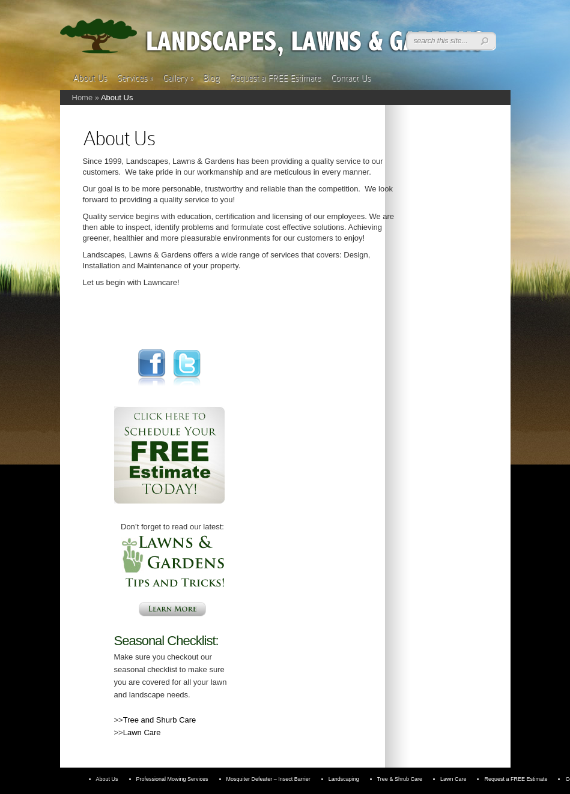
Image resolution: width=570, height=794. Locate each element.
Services (135, 78)
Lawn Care (142, 732)
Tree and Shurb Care (159, 719)
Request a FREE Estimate (275, 78)
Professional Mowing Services (172, 779)
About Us (90, 78)
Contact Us (351, 78)
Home (82, 97)
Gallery (178, 78)
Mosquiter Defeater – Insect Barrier (268, 779)
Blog (211, 78)
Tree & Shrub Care (399, 779)
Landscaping (344, 779)
